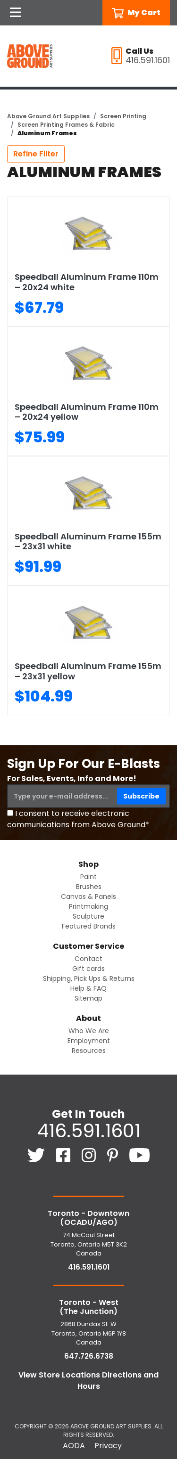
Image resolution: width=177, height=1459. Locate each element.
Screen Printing (123, 116)
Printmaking (88, 906)
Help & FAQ (88, 988)
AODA (74, 1445)
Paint (88, 876)
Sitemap (88, 998)
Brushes (88, 886)
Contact (88, 958)
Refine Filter (36, 153)
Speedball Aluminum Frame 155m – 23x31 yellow (88, 671)
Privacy (108, 1445)
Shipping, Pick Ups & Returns (89, 978)
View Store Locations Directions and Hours (88, 1380)
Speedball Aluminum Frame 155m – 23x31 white (88, 541)
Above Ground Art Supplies (48, 116)
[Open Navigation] (15, 13)
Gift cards (88, 968)
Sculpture (88, 916)
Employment (88, 1040)
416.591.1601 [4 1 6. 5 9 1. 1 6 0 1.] (89, 1130)
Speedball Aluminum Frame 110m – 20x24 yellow (87, 412)
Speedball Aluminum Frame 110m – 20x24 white (87, 282)
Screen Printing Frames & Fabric (66, 125)
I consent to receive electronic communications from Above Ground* (78, 819)
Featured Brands (89, 926)
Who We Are (88, 1030)
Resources (89, 1050)
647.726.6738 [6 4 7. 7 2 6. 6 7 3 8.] (88, 1356)
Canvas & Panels (88, 896)
